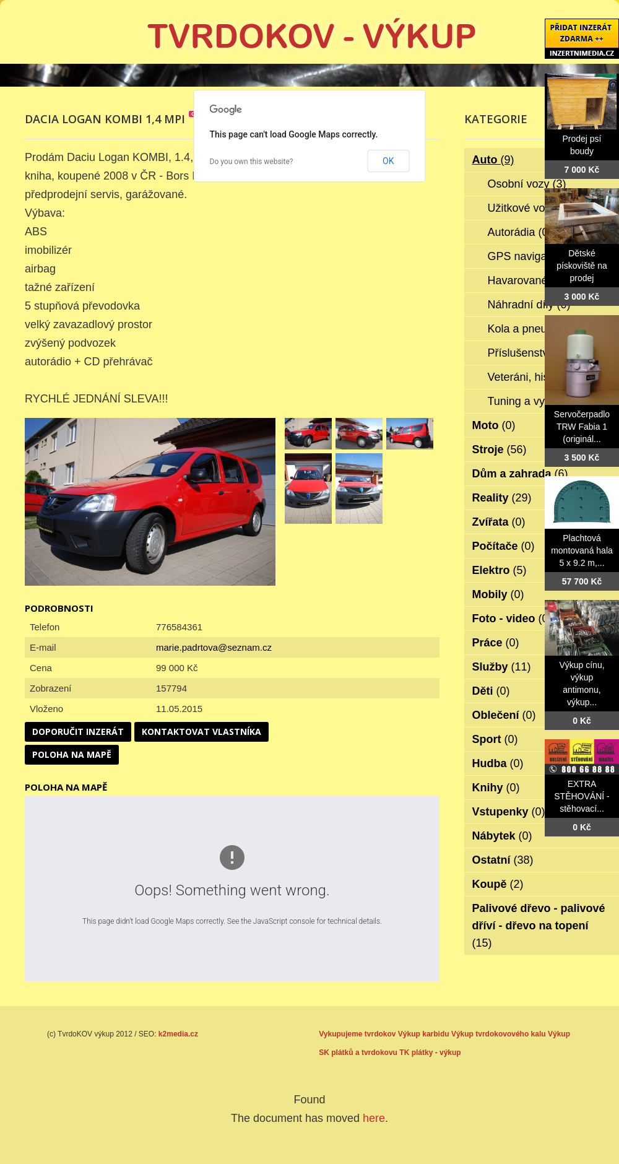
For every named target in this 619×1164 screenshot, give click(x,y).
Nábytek (502, 836)
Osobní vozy (527, 184)
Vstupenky (508, 812)
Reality (502, 498)
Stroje (499, 449)
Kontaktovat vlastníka (201, 731)
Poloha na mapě (71, 754)
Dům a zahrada (520, 473)
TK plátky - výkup (430, 1052)
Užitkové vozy (530, 208)
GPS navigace (532, 256)
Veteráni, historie (537, 377)
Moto (494, 425)
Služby (501, 667)
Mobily (498, 594)
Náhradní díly (529, 304)
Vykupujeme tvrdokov (357, 1034)
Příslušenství (528, 353)
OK (388, 161)
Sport (495, 739)
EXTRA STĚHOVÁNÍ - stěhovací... (581, 796)
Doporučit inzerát (78, 731)
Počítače (503, 546)
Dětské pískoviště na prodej (581, 265)
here (374, 1118)
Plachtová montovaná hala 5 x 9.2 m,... (582, 550)
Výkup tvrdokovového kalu (498, 1034)
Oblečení (504, 715)
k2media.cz (178, 1034)
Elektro (499, 570)
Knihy (496, 787)
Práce (495, 642)
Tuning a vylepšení (542, 401)
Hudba (498, 763)
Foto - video (512, 618)
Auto (493, 160)
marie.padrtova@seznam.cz (214, 647)
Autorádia (520, 232)
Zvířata (499, 522)
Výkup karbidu (423, 1034)
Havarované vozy (539, 280)
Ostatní (503, 860)
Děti (491, 691)
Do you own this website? (251, 161)
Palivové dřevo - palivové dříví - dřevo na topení (538, 925)
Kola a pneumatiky (542, 329)
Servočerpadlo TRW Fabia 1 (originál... (582, 426)
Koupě (498, 884)
